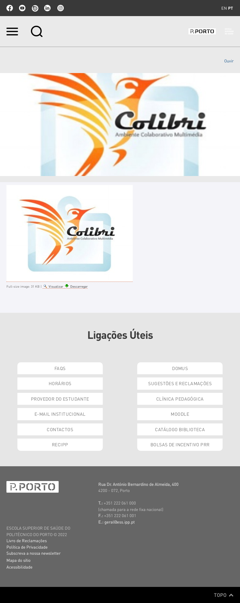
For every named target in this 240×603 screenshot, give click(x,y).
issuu (35, 8)
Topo (224, 595)
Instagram (60, 8)
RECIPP (60, 444)
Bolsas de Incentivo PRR (180, 444)
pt (230, 8)
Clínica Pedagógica (180, 399)
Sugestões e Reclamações (180, 383)
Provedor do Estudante (60, 399)
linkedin (47, 8)
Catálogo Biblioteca (180, 429)
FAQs (60, 368)
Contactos (60, 429)
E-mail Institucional (59, 414)
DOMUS (180, 368)
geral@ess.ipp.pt (119, 521)
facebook (9, 8)
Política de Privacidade (27, 547)
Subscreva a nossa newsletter (33, 553)
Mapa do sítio (18, 560)
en (224, 8)
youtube (22, 8)
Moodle (180, 414)
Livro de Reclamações (26, 540)
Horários (60, 383)
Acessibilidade (19, 567)
